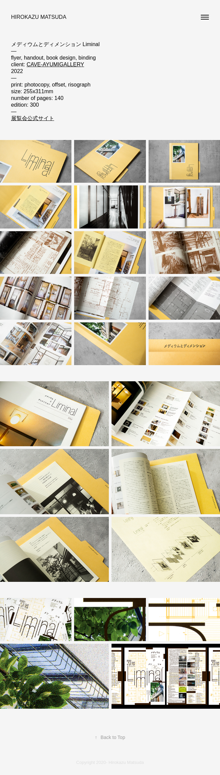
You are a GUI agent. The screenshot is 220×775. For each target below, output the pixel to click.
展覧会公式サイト (32, 118)
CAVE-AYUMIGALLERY (55, 64)
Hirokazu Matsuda (38, 17)
